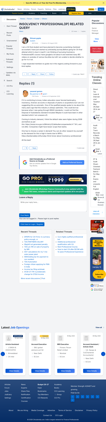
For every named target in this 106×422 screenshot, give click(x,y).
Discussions (9, 19)
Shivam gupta (35, 38)
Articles (7, 384)
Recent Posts (7, 34)
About (11, 410)
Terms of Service (65, 410)
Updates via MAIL (9, 74)
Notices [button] (48, 9)
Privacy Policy (91, 410)
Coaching (42, 13)
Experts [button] (41, 9)
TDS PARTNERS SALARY (33, 242)
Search (7, 80)
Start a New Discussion (96, 50)
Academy (30, 13)
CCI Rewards (43, 398)
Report (82, 74)
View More (97, 40)
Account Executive (38, 344)
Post (43, 278)
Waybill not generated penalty (36, 244)
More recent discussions (30, 278)
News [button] (19, 9)
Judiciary (8, 394)
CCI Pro (63, 13)
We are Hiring (22, 410)
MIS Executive (63, 344)
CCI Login (59, 415)
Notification (25, 394)
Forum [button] (33, 9)
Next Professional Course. (68, 247)
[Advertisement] (53, 310)
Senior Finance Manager (95, 30)
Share (41, 74)
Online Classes (97, 80)
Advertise (51, 410)
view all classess (98, 212)
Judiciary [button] (62, 9)
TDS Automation (30, 262)
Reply (32, 74)
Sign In (101, 9)
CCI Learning (8, 92)
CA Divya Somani (76, 13)
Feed (40, 388)
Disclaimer (79, 410)
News (23, 384)
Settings (8, 67)
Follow (50, 74)
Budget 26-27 (43, 384)
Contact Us (47, 415)
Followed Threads (8, 60)
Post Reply (24, 215)
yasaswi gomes (36, 91)
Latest (15, 327)
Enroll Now (97, 116)
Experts (24, 388)
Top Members (43, 394)
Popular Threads (8, 47)
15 (25, 148)
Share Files (25, 391)
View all (100, 327)
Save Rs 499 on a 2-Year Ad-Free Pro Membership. (51, 3)
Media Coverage (37, 410)
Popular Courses (16, 13)
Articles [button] (27, 9)
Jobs (88, 13)
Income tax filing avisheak (34, 269)
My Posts (8, 54)
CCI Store (71, 9)
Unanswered (10, 41)
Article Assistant (12, 344)
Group (58, 394)
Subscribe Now (99, 274)
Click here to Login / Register (31, 224)
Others (21, 31)
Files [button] (55, 9)
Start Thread (10, 26)
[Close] (103, 3)
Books (53, 13)
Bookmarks (42, 391)
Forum (7, 388)
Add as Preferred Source (72, 162)
